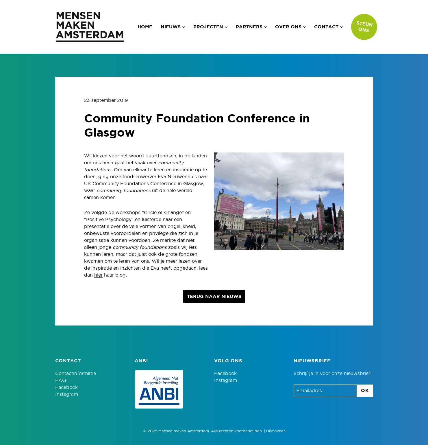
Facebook (66, 387)
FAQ (60, 380)
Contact (326, 27)
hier (98, 275)
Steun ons (364, 27)
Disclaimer (275, 431)
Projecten (208, 27)
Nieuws (171, 27)
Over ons (288, 27)
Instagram (66, 394)
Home (145, 27)
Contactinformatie (75, 373)
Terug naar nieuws (214, 296)
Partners (249, 27)
